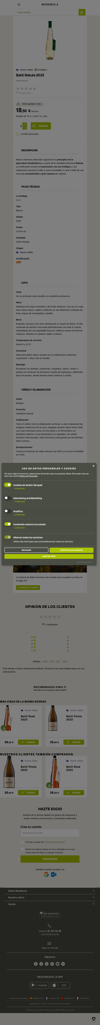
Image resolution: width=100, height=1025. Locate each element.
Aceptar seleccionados (71, 550)
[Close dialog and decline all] (93, 466)
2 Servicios (19, 514)
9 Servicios (19, 488)
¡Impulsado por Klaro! (84, 562)
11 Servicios (19, 501)
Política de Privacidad (28, 476)
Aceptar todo (48, 556)
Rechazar (26, 550)
